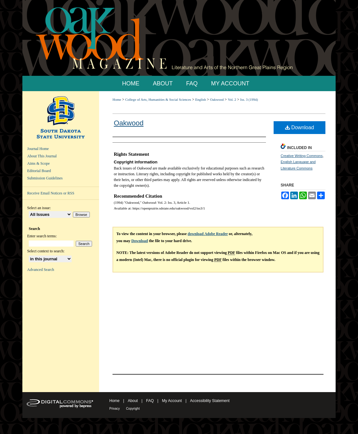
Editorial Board (39, 171)
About (133, 400)
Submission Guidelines (45, 178)
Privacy (114, 408)
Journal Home (38, 148)
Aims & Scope (38, 163)
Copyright (133, 408)
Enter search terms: (42, 236)
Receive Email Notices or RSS (50, 193)
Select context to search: (46, 251)
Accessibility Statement (210, 400)
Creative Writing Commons (302, 156)
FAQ (150, 400)
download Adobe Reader (208, 234)
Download (299, 127)
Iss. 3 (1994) (249, 99)
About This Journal (42, 156)
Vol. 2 (232, 99)
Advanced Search (40, 269)
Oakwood (217, 99)
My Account (172, 400)
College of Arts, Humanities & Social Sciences (158, 99)
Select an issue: (39, 208)
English (200, 99)
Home (117, 99)
